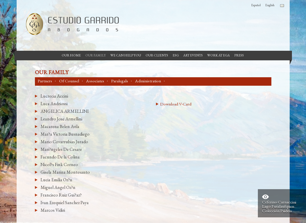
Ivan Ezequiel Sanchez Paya (65, 203)
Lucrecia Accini (54, 96)
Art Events (193, 55)
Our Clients (157, 55)
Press (239, 55)
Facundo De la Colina (60, 157)
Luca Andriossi (54, 104)
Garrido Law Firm (70, 23)
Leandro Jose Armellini (61, 119)
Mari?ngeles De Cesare (61, 149)
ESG (176, 55)
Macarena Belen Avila (60, 126)
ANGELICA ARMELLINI (65, 111)
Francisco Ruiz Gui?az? (61, 195)
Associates (95, 81)
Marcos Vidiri (53, 210)
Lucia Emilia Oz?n (56, 180)
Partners (45, 81)
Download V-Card (175, 104)
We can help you (125, 55)
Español (256, 5)
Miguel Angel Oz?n (58, 187)
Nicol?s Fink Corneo (59, 164)
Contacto (282, 5)
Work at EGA (218, 55)
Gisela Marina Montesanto (65, 172)
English (269, 5)
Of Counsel (69, 81)
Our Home (71, 55)
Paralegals (119, 81)
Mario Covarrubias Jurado (64, 142)
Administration (148, 81)
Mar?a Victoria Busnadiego (65, 134)
